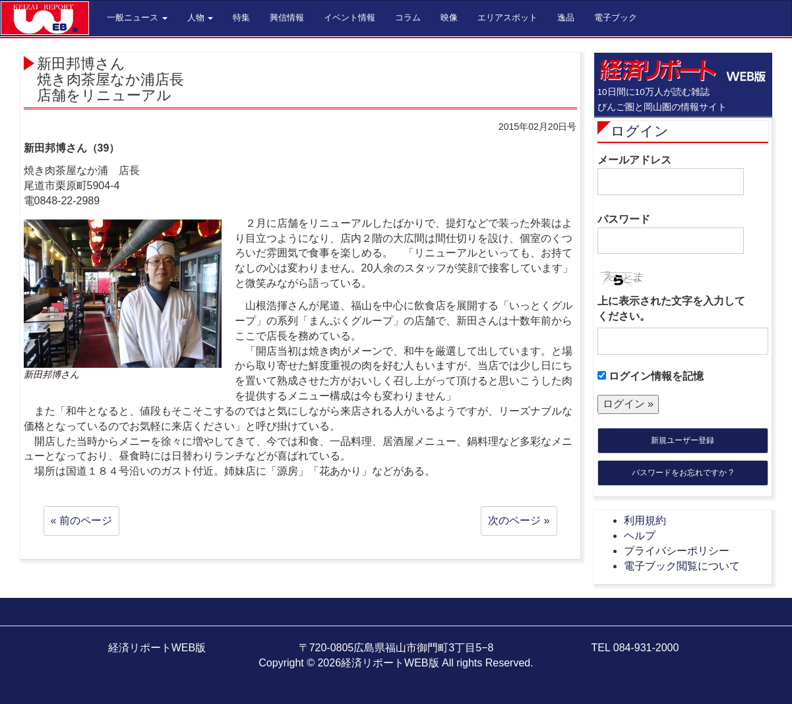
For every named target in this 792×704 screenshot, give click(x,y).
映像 (449, 17)
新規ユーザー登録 (682, 440)
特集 (241, 17)
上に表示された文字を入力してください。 (671, 308)
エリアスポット (507, 17)
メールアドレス (670, 174)
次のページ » (518, 520)
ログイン (640, 130)
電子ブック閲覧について (682, 566)
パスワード (670, 234)
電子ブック (615, 17)
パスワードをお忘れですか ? (682, 472)
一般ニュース (137, 17)
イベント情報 (349, 17)
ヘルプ (639, 535)
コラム (408, 17)
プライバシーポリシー (676, 550)
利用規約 (645, 520)
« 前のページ (81, 520)
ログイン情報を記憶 (650, 376)
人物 (200, 17)
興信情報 (287, 17)
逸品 (565, 17)
